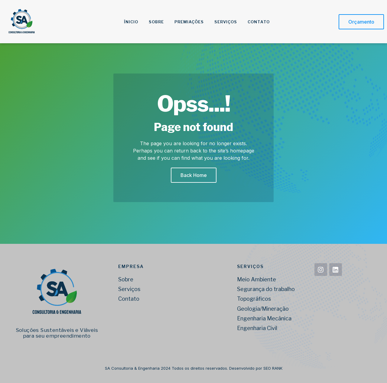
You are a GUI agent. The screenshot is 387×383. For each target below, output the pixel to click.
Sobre (156, 21)
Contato (259, 21)
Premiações (189, 21)
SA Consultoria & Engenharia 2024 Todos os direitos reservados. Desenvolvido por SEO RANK (193, 368)
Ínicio (131, 21)
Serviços (225, 21)
